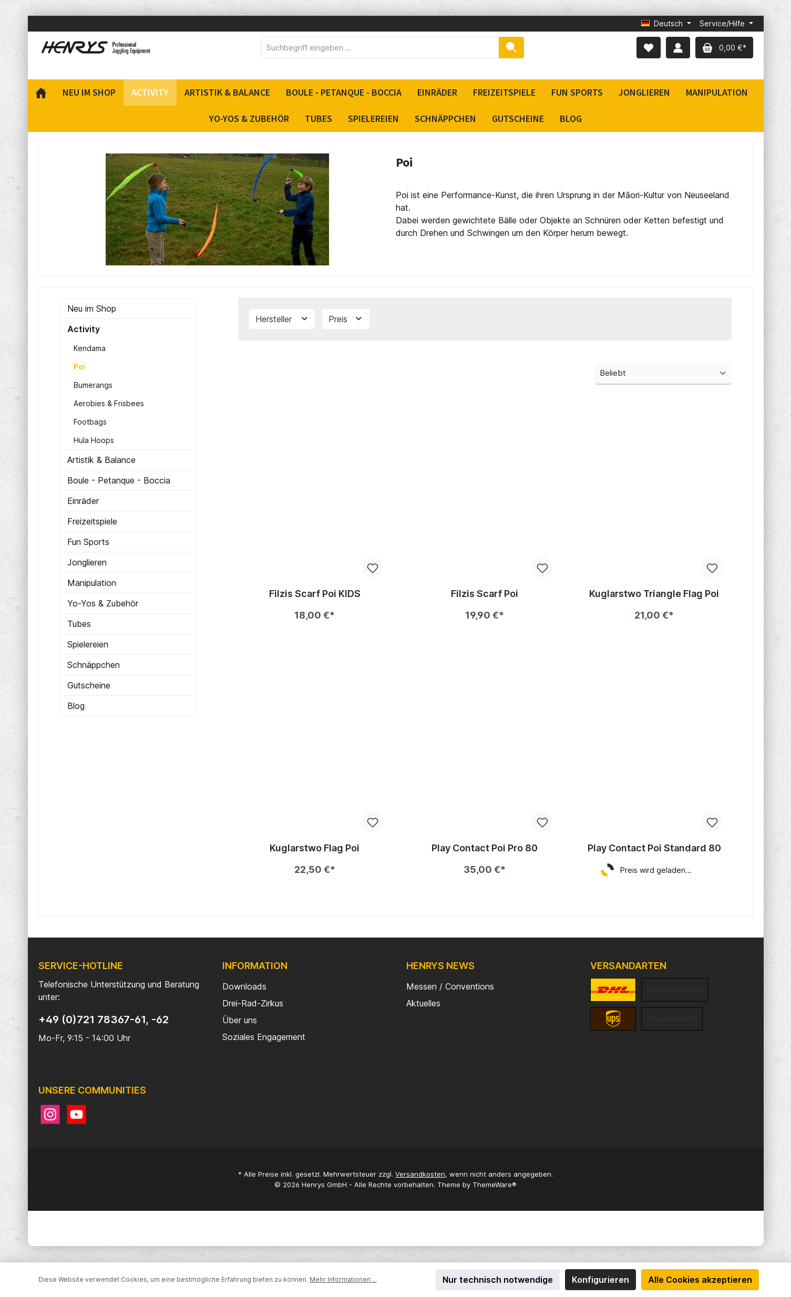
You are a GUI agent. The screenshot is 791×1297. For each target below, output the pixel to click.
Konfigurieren (600, 1279)
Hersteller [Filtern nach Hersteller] (282, 318)
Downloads (244, 986)
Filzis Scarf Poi (484, 593)
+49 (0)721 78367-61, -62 (103, 1019)
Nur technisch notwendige (498, 1279)
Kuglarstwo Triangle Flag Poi (654, 593)
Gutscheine (88, 685)
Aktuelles (423, 1003)
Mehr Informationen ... (343, 1279)
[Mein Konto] (678, 47)
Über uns (239, 1020)
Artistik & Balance (101, 460)
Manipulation (91, 583)
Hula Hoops (94, 440)
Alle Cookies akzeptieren (700, 1279)
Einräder (83, 501)
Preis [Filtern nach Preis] (345, 318)
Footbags (90, 421)
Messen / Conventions (450, 986)
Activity (83, 329)
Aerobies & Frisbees (109, 403)
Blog (76, 706)
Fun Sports (88, 542)
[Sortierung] (663, 374)
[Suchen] (511, 47)
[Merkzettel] (648, 47)
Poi (79, 366)
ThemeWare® (494, 1184)
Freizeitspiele (92, 521)
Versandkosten (420, 1174)
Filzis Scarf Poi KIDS (315, 593)
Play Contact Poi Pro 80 (485, 847)
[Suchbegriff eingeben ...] (380, 47)
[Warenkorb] (724, 47)
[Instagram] (50, 1114)
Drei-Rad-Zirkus (252, 1003)
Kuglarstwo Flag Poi (314, 847)
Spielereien (87, 644)
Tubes (79, 624)
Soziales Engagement (263, 1037)
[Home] (45, 92)
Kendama (90, 348)
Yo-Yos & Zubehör (102, 603)
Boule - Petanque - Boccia (118, 480)
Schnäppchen (93, 665)
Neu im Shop (91, 308)
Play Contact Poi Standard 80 (654, 847)
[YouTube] (76, 1114)
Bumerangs (93, 384)
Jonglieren (87, 562)
